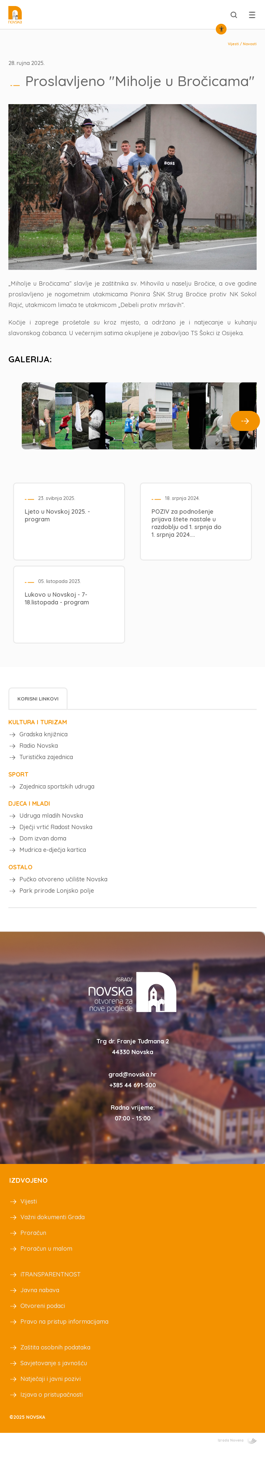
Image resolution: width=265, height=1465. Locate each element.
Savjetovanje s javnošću (53, 1378)
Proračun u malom (46, 1264)
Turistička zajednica (46, 765)
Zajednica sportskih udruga (56, 795)
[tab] (38, 704)
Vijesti (233, 44)
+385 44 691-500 (132, 1100)
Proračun (33, 1248)
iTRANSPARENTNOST (50, 1290)
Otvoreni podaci (42, 1321)
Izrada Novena (237, 1455)
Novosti (250, 44)
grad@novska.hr (132, 1090)
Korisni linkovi (38, 705)
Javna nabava (39, 1305)
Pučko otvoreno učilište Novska (63, 893)
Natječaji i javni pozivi (50, 1394)
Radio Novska (38, 753)
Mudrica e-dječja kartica (52, 863)
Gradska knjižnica (43, 740)
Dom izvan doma (42, 850)
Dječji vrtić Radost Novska (55, 838)
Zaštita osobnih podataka (55, 1363)
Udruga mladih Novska (51, 825)
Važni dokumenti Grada (52, 1232)
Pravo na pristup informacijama (64, 1337)
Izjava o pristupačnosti (51, 1410)
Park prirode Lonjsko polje (56, 905)
